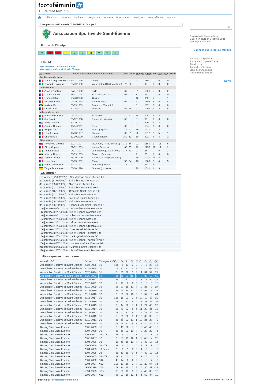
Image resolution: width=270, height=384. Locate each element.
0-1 (103, 205)
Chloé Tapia (50, 108)
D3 (100, 352)
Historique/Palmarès (200, 41)
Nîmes (88, 187)
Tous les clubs (197, 64)
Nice (71, 184)
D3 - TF (103, 356)
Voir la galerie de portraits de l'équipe (60, 69)
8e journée (45, 201)
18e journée (46, 236)
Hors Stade (122, 17)
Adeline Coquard (53, 126)
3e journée (45, 184)
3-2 (99, 212)
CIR (101, 360)
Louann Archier (52, 94)
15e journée (46, 226)
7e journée (45, 198)
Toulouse (74, 198)
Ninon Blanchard (53, 101)
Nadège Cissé (51, 150)
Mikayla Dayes (52, 154)
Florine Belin (51, 98)
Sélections (51, 17)
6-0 (97, 180)
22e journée (46, 250)
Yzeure (89, 194)
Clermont (90, 180)
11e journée (46, 212)
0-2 (98, 191)
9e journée (45, 205)
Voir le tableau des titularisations (57, 66)
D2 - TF (103, 334)
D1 (100, 264)
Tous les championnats (201, 58)
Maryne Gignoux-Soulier (57, 80)
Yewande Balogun (54, 84)
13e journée (46, 219)
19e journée (46, 239)
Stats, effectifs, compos (161, 17)
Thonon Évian (76, 205)
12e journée (46, 215)
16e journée (46, 229)
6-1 (103, 250)
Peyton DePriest (53, 157)
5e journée (45, 191)
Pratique (138, 17)
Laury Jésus (50, 161)
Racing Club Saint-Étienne (55, 327)
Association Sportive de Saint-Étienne (61, 264)
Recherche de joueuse (201, 72)
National (79, 17)
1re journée (45, 177)
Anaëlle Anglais (52, 91)
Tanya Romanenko (54, 168)
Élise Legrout (51, 133)
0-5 (99, 215)
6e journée (45, 194)
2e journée (45, 180)
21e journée (46, 246)
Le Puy (89, 201)
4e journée (45, 187)
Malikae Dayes (52, 105)
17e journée (46, 233)
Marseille (91, 212)
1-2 (102, 177)
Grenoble (74, 191)
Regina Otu (50, 129)
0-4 (96, 222)
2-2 (97, 229)
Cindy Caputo (51, 147)
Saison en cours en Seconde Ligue (207, 39)
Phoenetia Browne (54, 143)
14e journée (46, 222)
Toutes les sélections (200, 67)
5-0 (101, 208)
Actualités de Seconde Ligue (204, 36)
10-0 (95, 187)
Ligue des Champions (201, 70)
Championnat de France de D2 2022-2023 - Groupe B (68, 24)
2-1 (101, 243)
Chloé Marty (50, 136)
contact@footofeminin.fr (65, 379)
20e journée (46, 243)
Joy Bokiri (49, 119)
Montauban (92, 208)
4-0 (94, 219)
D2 (100, 275)
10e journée (46, 208)
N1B (101, 363)
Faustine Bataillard (54, 115)
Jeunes (107, 17)
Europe (65, 17)
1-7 (92, 184)
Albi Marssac (77, 177)
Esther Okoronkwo (54, 164)
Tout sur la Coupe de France (204, 61)
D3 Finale (104, 349)
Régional (93, 17)
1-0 (95, 201)
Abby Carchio (51, 122)
